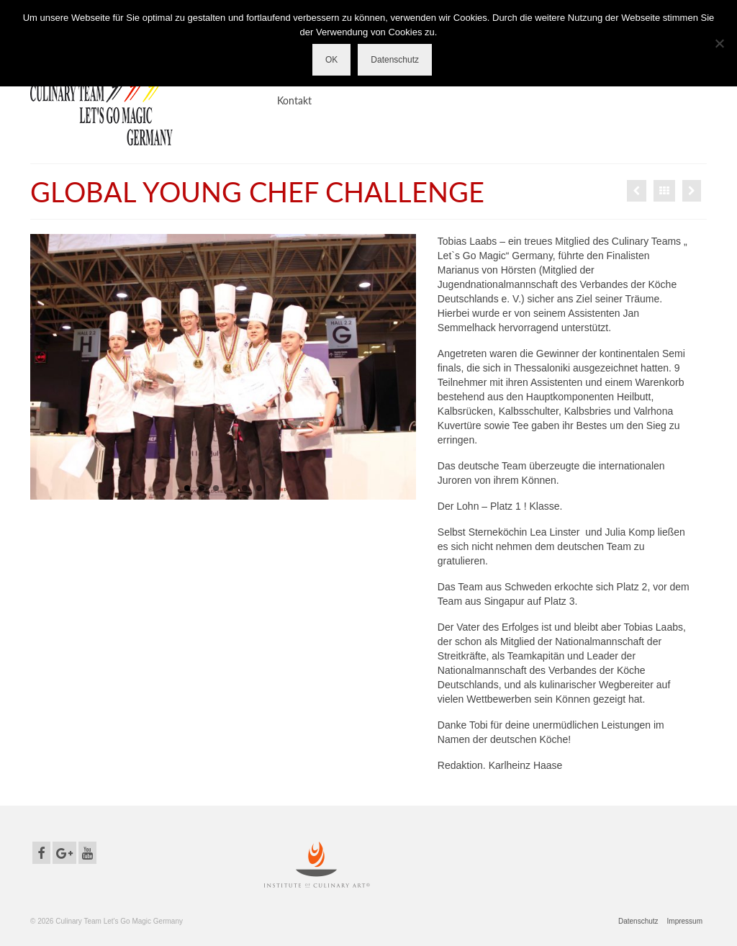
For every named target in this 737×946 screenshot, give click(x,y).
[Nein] (719, 43)
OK (331, 60)
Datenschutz (395, 60)
